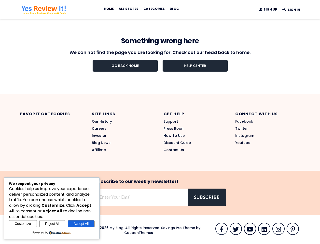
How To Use (174, 135)
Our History (102, 121)
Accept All (81, 224)
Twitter (241, 128)
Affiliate (99, 149)
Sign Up (268, 9)
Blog (174, 8)
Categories (154, 8)
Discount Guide (177, 142)
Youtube (242, 142)
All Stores (129, 8)
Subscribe (207, 197)
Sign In (291, 9)
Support (171, 121)
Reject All (52, 224)
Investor (99, 135)
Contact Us (174, 149)
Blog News (101, 142)
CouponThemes (138, 232)
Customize (23, 224)
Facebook (244, 121)
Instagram (244, 135)
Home (109, 8)
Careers (99, 128)
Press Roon (173, 128)
